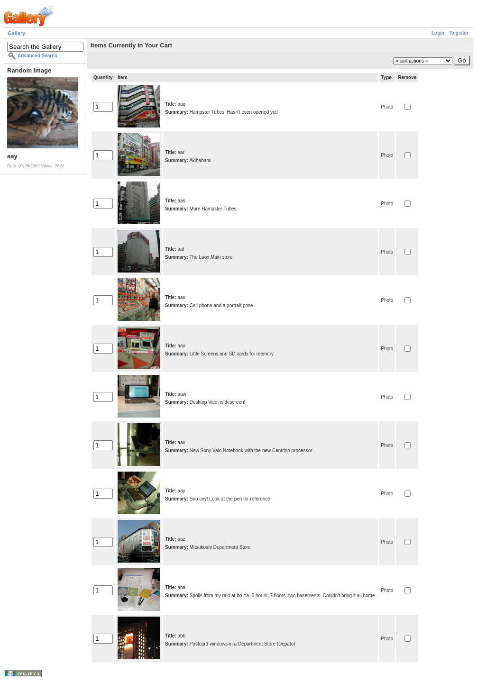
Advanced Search (37, 55)
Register (458, 33)
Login (437, 33)
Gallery (16, 33)
